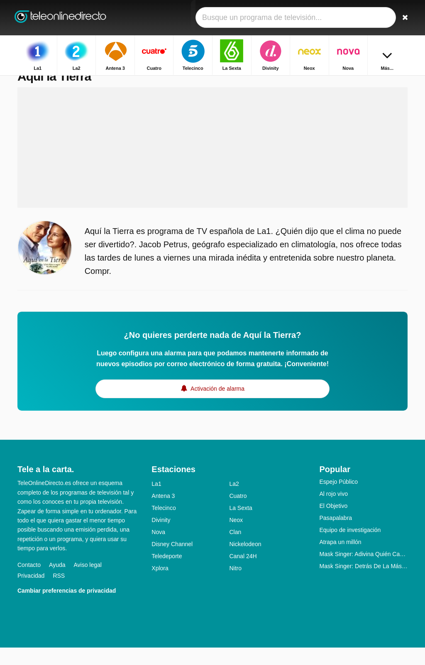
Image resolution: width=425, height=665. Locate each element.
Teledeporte (166, 573)
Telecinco (163, 525)
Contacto (29, 582)
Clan (235, 549)
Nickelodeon (245, 561)
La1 (156, 501)
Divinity (160, 537)
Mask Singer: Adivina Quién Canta (363, 571)
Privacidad (30, 592)
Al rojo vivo (333, 511)
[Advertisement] (212, 165)
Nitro (235, 585)
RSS (59, 592)
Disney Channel (172, 561)
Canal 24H (242, 573)
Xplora (159, 585)
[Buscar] (403, 17)
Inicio (363, 82)
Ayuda (57, 582)
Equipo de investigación (350, 547)
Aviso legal (88, 582)
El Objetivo (333, 523)
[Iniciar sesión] (383, 17)
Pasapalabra (335, 535)
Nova (158, 549)
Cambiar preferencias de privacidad (66, 607)
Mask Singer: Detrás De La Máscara (363, 583)
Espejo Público (338, 499)
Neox (236, 537)
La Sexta (240, 525)
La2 (234, 501)
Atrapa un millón (340, 559)
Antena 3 (163, 513)
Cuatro (238, 513)
